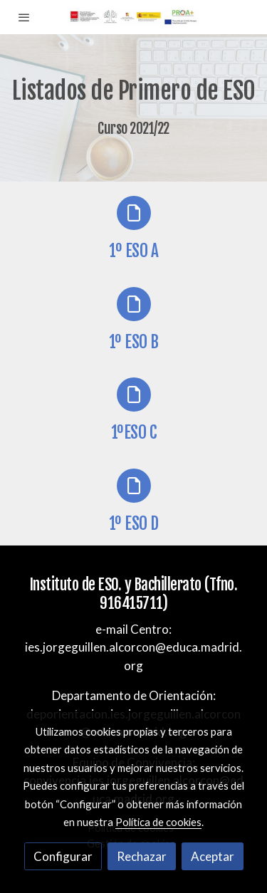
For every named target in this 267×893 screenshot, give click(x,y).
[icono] (134, 213)
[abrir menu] (24, 17)
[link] (133, 17)
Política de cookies (158, 821)
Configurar (63, 856)
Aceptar (212, 856)
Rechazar (142, 856)
